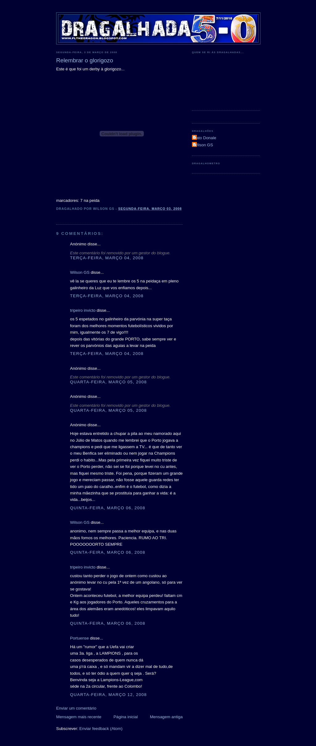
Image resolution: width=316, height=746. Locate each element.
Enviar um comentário (76, 708)
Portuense (79, 638)
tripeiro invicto (83, 310)
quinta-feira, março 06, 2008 (107, 508)
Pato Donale (204, 137)
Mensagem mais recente (78, 717)
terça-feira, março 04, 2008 (106, 258)
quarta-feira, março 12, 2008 (108, 694)
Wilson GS (79, 272)
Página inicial (126, 717)
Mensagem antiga (166, 717)
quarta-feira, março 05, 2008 (108, 382)
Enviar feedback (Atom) (101, 728)
